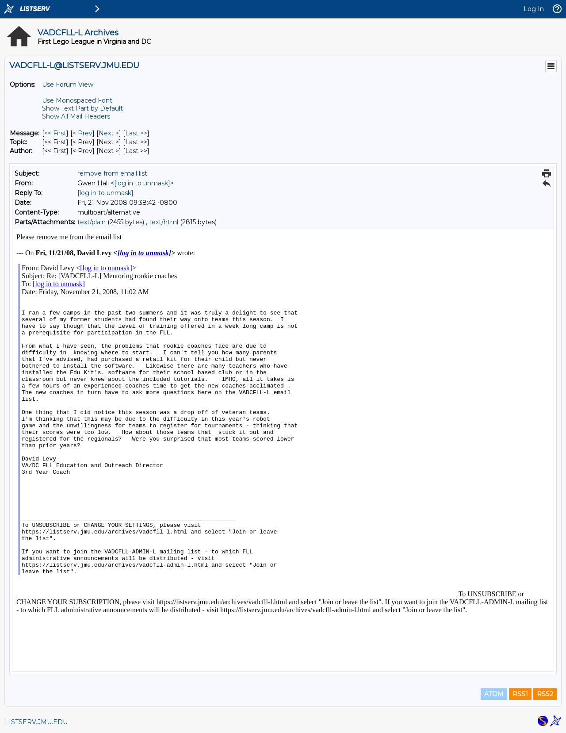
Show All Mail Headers (76, 116)
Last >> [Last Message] (136, 133)
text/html (163, 222)
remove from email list (112, 173)
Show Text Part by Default (82, 108)
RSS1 (520, 694)
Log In (534, 9)
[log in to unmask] (142, 183)
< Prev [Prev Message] (82, 133)
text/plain (91, 222)
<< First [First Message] (55, 133)
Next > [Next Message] (109, 133)
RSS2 (545, 694)
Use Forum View (67, 84)
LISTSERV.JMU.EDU (36, 722)
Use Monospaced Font (77, 100)
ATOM (494, 694)
